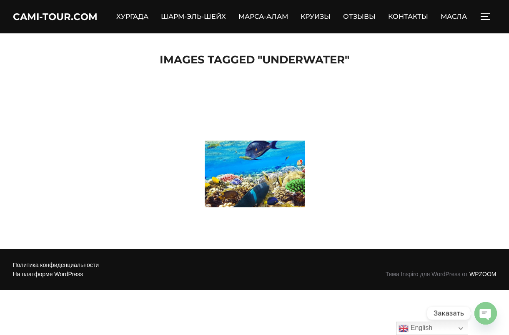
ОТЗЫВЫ (365, 17)
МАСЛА (459, 17)
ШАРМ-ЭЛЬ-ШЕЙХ (199, 17)
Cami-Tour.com (61, 17)
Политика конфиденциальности (56, 265)
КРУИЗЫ (321, 17)
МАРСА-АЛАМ (269, 17)
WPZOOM (482, 275)
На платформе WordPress (48, 275)
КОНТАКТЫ (414, 17)
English (415, 328)
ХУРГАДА (138, 17)
